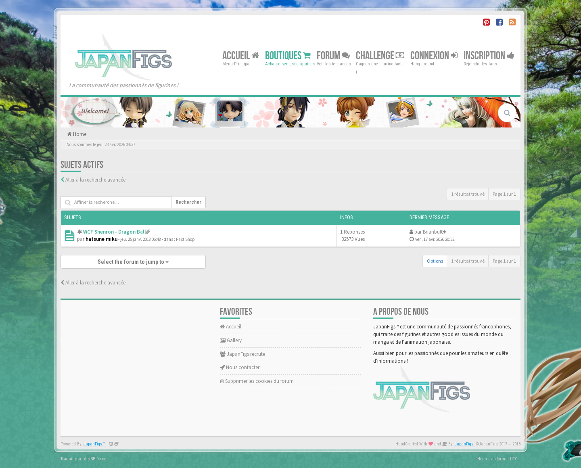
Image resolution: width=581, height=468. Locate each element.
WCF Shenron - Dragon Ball (114, 231)
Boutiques (288, 55)
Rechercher (188, 202)
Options (435, 261)
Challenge (380, 55)
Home (79, 134)
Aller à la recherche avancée (95, 179)
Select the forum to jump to (133, 262)
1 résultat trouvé (468, 194)
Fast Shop (185, 239)
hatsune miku (101, 239)
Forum (333, 55)
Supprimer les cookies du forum (257, 381)
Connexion (434, 55)
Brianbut (432, 231)
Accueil (240, 55)
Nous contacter (239, 367)
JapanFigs (464, 444)
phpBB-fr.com (95, 459)
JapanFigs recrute (242, 354)
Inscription (489, 55)
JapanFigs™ (94, 444)
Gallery (231, 340)
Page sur (504, 194)
